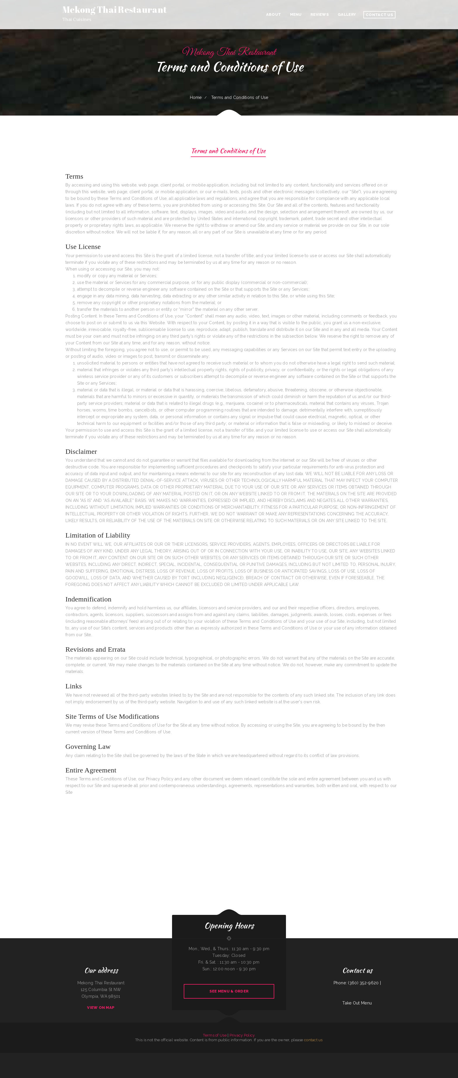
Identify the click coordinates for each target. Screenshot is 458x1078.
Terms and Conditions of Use (228, 152)
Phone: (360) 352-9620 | (357, 983)
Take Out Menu (357, 1003)
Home (196, 97)
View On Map (100, 1007)
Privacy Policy (242, 1035)
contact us (313, 1040)
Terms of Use (214, 1035)
